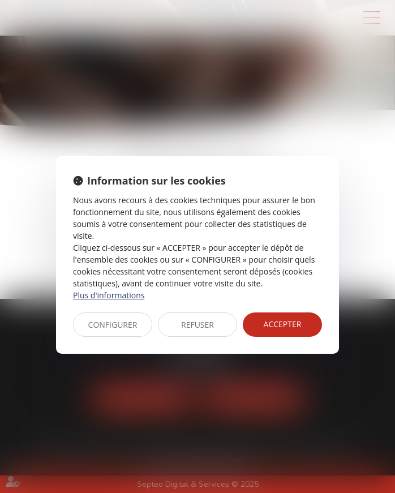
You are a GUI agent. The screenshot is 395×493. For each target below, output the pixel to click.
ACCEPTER (283, 324)
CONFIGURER (113, 324)
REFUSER (197, 324)
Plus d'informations (108, 295)
